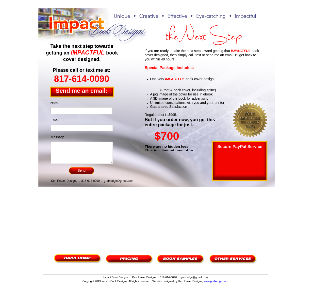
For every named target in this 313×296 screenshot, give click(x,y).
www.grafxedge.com (216, 281)
